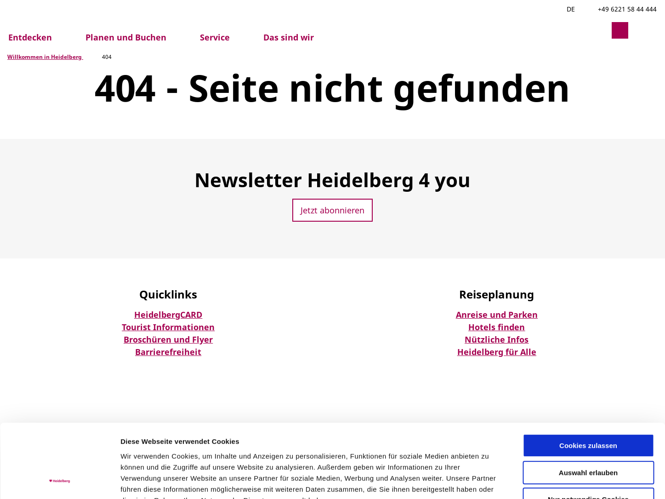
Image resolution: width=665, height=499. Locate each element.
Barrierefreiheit (168, 351)
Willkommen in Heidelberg (45, 57)
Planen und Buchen (125, 37)
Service (215, 37)
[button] (598, 30)
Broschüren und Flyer (168, 339)
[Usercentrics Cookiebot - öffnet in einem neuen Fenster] (59, 481)
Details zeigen (489, 481)
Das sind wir (288, 37)
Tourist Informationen (168, 327)
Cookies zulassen (588, 378)
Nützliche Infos (497, 339)
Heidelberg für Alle (496, 351)
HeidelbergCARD (168, 314)
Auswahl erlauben (588, 405)
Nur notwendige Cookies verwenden (588, 436)
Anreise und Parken (497, 314)
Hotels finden (496, 327)
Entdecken (30, 37)
